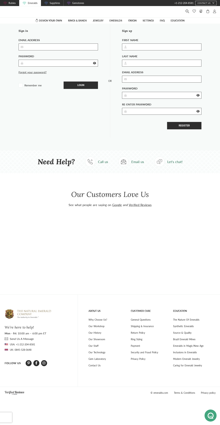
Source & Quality (182, 337)
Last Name (130, 60)
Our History (95, 337)
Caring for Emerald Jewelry (187, 370)
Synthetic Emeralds (183, 330)
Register (184, 130)
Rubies (12, 3)
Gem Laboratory (97, 363)
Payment (135, 350)
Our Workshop (96, 330)
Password (26, 60)
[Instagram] (44, 368)
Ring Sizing (136, 343)
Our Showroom (97, 343)
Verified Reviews (140, 209)
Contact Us (95, 370)
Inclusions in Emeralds (185, 357)
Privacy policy (208, 397)
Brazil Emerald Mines (184, 343)
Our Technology (97, 357)
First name (130, 44)
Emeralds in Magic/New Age (188, 350)
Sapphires (55, 3)
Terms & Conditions (184, 397)
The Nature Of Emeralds (186, 324)
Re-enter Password (136, 109)
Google (117, 209)
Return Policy (138, 337)
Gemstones (78, 3)
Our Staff (93, 350)
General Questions (141, 324)
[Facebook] (36, 368)
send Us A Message (22, 343)
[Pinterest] (28, 368)
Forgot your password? (33, 77)
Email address (29, 44)
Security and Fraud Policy (144, 357)
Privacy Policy (138, 363)
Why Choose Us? (98, 324)
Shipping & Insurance (142, 330)
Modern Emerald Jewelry (186, 363)
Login (80, 89)
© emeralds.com (159, 397)
